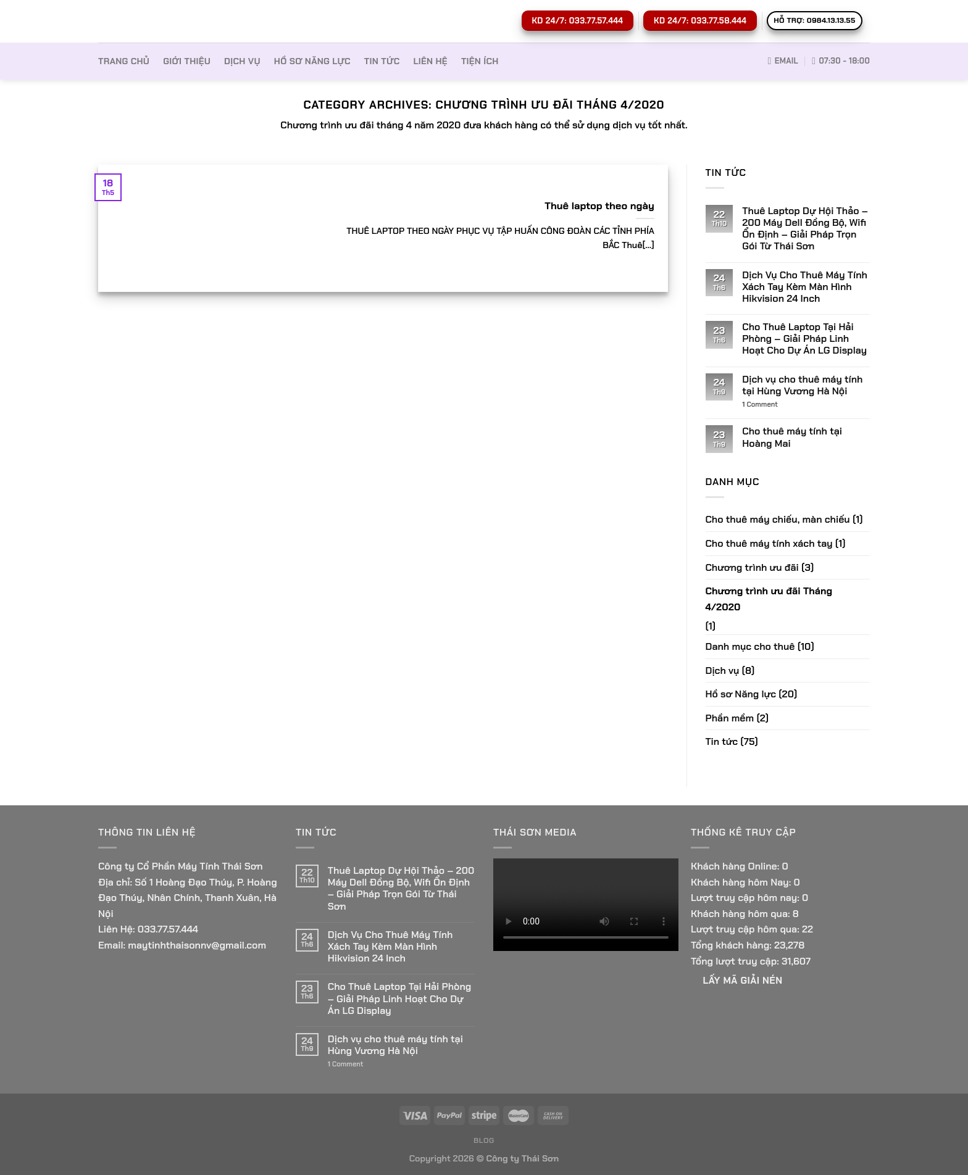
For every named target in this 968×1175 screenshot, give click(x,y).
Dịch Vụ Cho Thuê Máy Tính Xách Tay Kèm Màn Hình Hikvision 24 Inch (804, 287)
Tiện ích (480, 61)
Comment (760, 405)
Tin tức (382, 61)
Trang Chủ (123, 61)
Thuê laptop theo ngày (599, 205)
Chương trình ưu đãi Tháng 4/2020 (769, 598)
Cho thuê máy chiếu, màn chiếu (778, 519)
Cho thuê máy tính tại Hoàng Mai (792, 437)
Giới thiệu (187, 61)
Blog (484, 1140)
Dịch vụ (242, 61)
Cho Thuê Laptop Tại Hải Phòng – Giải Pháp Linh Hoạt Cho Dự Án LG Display (804, 339)
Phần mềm (730, 718)
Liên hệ (430, 61)
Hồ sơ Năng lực (312, 61)
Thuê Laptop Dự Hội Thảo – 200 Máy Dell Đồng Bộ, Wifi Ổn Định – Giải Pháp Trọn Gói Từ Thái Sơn (805, 228)
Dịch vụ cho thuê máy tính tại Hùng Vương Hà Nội (802, 385)
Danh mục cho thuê (750, 646)
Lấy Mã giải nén (743, 980)
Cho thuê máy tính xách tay (769, 543)
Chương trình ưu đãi (752, 567)
